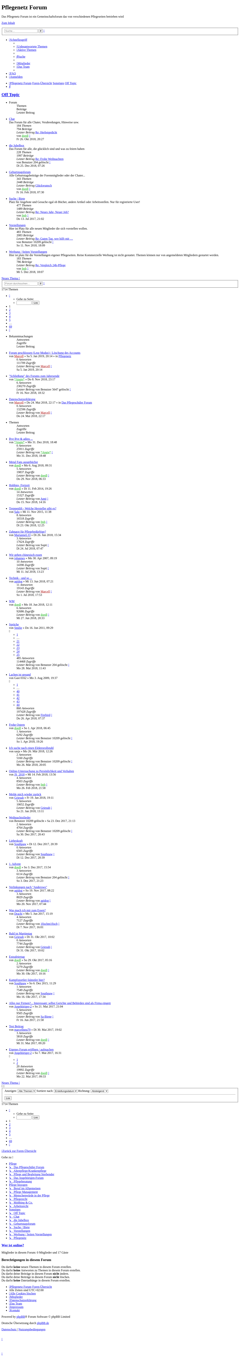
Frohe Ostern (17, 724)
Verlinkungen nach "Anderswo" (28, 887)
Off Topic (11, 94)
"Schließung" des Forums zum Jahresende (34, 376)
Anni (43, 498)
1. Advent (15, 864)
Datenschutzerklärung (22, 399)
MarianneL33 (22, 535)
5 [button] (9, 319)
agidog (18, 581)
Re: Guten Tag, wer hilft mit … (54, 238)
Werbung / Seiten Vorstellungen (28, 251)
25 (18, 654)
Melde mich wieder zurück (25, 794)
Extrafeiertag (17, 956)
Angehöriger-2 (23, 1006)
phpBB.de (43, 1323)
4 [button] (9, 316)
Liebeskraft (16, 840)
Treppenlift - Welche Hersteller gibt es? (32, 508)
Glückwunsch (43, 185)
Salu (17, 511)
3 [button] (9, 313)
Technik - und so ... (20, 578)
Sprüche (14, 624)
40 (18, 691)
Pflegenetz (64, 356)
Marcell (19, 356)
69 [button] (10, 326)
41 (18, 694)
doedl (25, 135)
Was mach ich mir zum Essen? (27, 910)
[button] (9, 295)
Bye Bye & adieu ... (21, 438)
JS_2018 (19, 774)
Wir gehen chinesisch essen (25, 554)
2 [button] (9, 309)
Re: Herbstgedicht (46, 132)
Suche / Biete (17, 198)
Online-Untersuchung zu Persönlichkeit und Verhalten (41, 771)
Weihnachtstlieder (20, 817)
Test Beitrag (16, 1026)
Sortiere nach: (57, 1090)
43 (18, 701)
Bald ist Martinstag (20, 933)
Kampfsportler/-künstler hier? (27, 980)
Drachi (18, 913)
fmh (24, 215)
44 (18, 704)
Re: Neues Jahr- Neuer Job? (52, 212)
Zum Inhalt (8, 23)
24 (18, 651)
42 (18, 698)
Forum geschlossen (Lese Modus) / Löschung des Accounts (44, 352)
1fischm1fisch (49, 923)
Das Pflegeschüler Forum (77, 402)
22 (18, 644)
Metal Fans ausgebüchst (23, 462)
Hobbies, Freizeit (19, 485)
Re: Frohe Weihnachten (49, 159)
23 (18, 648)
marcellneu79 (22, 1029)
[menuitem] (31, 46)
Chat (12, 118)
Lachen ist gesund (20, 674)
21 (18, 641)
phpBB (20, 1316)
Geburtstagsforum (20, 172)
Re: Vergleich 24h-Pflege (50, 265)
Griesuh (19, 797)
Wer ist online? (13, 1245)
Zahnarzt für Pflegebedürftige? (27, 531)
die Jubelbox (16, 145)
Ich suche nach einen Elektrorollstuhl (31, 748)
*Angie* (19, 379)
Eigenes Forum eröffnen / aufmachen (31, 1049)
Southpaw (20, 844)
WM (11, 601)
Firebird (45, 715)
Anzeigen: (20, 1090)
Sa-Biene (46, 1016)
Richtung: (93, 1090)
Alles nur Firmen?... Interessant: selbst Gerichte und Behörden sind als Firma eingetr (60, 1003)
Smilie (18, 627)
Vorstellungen (17, 225)
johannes (19, 558)
